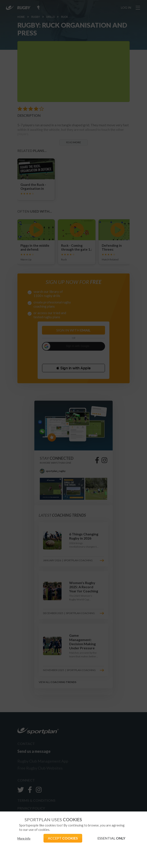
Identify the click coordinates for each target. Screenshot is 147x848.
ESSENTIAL (111, 838)
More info (23, 838)
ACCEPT (63, 838)
